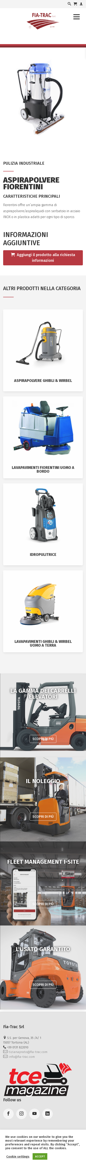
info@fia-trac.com (19, 1057)
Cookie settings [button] (17, 1156)
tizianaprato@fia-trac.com (25, 1052)
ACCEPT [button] (40, 1156)
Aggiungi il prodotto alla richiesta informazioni (43, 258)
